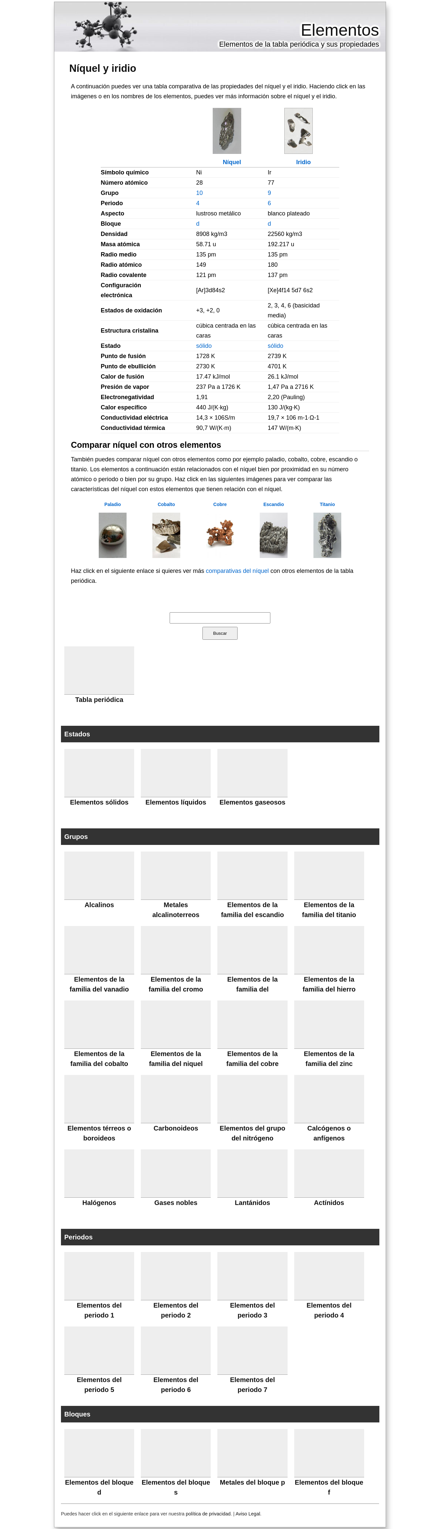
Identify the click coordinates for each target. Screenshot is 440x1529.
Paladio (112, 504)
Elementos (340, 30)
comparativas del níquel (237, 571)
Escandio (273, 504)
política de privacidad (208, 1513)
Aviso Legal (248, 1513)
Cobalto (166, 504)
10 (199, 193)
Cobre (220, 504)
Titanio (327, 504)
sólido (204, 346)
